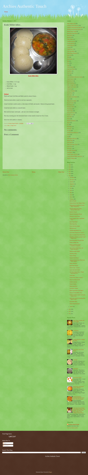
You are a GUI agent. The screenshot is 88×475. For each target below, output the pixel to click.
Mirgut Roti (75, 368)
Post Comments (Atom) (13, 175)
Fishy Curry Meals (71, 69)
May (71, 192)
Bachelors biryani (73, 212)
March (71, 197)
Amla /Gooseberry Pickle (75, 279)
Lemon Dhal (72, 275)
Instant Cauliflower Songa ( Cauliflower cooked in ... (75, 245)
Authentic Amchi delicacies (72, 25)
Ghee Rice (75, 359)
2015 (70, 175)
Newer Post (6, 172)
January (71, 306)
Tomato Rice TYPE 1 (77, 377)
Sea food (69, 130)
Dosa (68, 63)
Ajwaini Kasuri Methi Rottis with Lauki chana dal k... (76, 248)
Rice (68, 124)
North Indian (69, 108)
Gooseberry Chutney (74, 288)
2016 (70, 173)
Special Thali (69, 140)
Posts (4, 443)
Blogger (50, 472)
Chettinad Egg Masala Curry (75, 230)
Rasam (68, 122)
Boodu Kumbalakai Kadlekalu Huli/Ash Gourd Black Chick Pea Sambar (78, 398)
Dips (68, 61)
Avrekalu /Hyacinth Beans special (74, 29)
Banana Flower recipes (71, 31)
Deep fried (69, 55)
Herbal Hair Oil (70, 81)
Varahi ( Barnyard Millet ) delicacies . (74, 156)
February (72, 199)
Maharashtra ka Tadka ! (72, 100)
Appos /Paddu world (71, 23)
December (72, 177)
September (72, 184)
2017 (70, 171)
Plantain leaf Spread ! (71, 120)
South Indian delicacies (72, 138)
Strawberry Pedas (73, 253)
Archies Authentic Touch (24, 6)
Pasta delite (69, 116)
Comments (6, 445)
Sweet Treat (69, 146)
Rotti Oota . (69, 128)
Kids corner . (69, 94)
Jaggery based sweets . (71, 87)
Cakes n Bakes (70, 39)
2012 (70, 313)
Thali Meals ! (70, 152)
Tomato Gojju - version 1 (75, 267)
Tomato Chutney (73, 284)
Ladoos (68, 98)
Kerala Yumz (69, 92)
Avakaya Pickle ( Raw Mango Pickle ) (77, 203)
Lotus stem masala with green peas (77, 240)
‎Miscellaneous (70, 104)
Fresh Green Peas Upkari (75, 226)
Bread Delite (69, 35)
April (71, 194)
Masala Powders (70, 102)
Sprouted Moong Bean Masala (76, 214)
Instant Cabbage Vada (74, 242)
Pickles (68, 118)
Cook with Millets (70, 51)
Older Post (61, 172)
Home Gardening (70, 83)
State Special (69, 142)
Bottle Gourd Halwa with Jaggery (76, 290)
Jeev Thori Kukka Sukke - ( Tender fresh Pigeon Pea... (77, 272)
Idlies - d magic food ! (11, 125)
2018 (70, 169)
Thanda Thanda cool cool (72, 154)
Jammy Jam (69, 89)
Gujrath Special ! (70, 79)
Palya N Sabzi (70, 110)
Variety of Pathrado (71, 158)
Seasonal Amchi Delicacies (72, 132)
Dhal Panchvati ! (73, 228)
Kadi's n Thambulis (71, 91)
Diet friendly (69, 59)
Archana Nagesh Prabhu (74, 424)
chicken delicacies (71, 43)
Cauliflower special (71, 41)
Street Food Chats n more (72, 144)
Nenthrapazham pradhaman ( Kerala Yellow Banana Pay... (77, 206)
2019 (70, 167)
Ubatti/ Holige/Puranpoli (75, 303)
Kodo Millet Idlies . (74, 301)
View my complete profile (72, 427)
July (71, 188)
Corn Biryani (75, 330)
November (72, 179)
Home (6, 12)
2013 (70, 311)
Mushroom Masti (70, 106)
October (71, 181)
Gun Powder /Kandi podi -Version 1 (77, 232)
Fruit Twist (69, 73)
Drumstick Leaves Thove (75, 216)
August (71, 186)
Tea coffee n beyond (71, 150)
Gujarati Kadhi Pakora (74, 257)
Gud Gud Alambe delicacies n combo (74, 77)
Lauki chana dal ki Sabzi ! (75, 269)
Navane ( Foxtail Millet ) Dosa (76, 292)
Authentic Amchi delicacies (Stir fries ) (75, 27)
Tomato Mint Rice (73, 263)
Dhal (68, 57)
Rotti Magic (69, 126)
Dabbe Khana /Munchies (72, 53)
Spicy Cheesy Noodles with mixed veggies (78, 321)
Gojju (68, 75)
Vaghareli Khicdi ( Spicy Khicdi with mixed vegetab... (77, 261)
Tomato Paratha (73, 255)
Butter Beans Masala (74, 265)
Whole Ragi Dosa (73, 224)
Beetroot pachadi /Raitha (75, 251)
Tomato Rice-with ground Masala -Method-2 (78, 387)
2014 (70, 309)
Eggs (68, 65)
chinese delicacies (70, 45)
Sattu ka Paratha (73, 200)
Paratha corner (70, 114)
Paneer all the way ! (71, 112)
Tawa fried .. (69, 148)
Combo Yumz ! (70, 49)
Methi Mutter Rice (73, 286)
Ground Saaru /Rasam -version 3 (76, 277)
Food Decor (69, 71)
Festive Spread (70, 67)
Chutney (69, 47)
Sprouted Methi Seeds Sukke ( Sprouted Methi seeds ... (76, 209)
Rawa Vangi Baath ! (74, 221)
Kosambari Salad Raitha (72, 96)
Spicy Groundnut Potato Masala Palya (77, 234)
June (71, 190)
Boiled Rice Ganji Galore (72, 33)
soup (68, 136)
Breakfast (69, 37)
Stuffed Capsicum (73, 281)
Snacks (68, 134)
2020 (70, 164)
